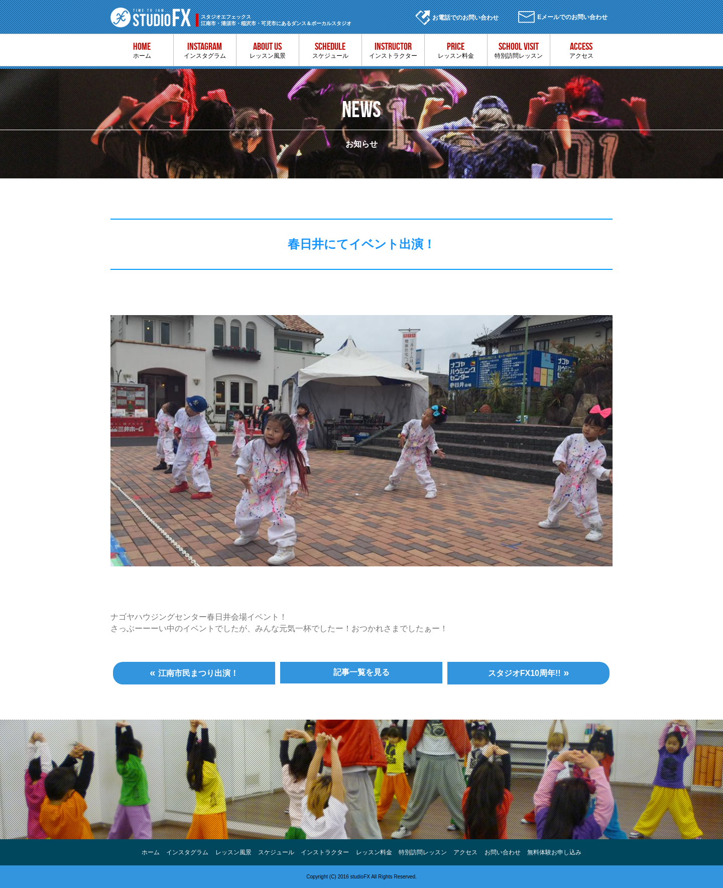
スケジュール (330, 50)
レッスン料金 (455, 50)
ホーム (141, 50)
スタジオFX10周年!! (524, 673)
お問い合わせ (503, 852)
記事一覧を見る (361, 672)
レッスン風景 (267, 50)
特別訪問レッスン (518, 50)
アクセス (581, 50)
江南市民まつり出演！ (198, 673)
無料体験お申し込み (554, 852)
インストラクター (393, 50)
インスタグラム (204, 50)
